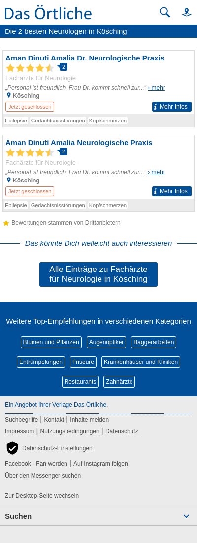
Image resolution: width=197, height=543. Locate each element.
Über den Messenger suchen (43, 475)
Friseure (83, 362)
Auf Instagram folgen (100, 463)
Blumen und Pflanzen (51, 342)
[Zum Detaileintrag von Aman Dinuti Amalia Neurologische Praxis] (98, 167)
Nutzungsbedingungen (69, 431)
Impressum (19, 431)
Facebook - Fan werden (36, 463)
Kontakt (54, 419)
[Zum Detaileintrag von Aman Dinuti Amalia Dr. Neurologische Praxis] (98, 82)
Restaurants (81, 381)
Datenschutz (121, 431)
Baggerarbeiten (153, 342)
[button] (182, 12)
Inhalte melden (89, 419)
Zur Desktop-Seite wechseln (42, 495)
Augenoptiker (106, 342)
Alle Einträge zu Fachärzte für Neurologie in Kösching (98, 274)
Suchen (18, 516)
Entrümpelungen (41, 362)
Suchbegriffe (21, 419)
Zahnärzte (119, 381)
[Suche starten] (165, 12)
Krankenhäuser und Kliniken (141, 362)
